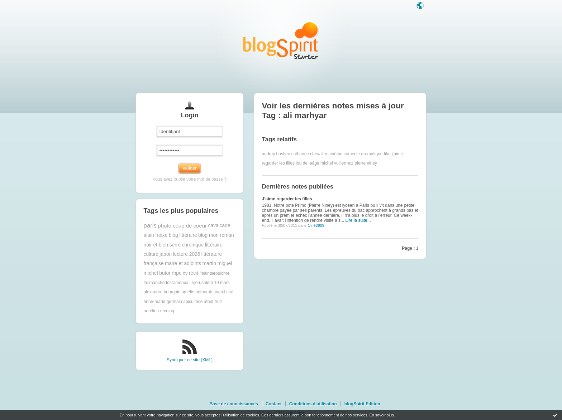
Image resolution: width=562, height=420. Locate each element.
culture (151, 254)
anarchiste (223, 291)
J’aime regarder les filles (287, 198)
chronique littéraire (202, 245)
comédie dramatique (363, 153)
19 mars (221, 282)
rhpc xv (179, 273)
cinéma (336, 153)
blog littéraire (183, 235)
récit (193, 273)
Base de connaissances (233, 403)
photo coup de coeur (182, 226)
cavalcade (219, 225)
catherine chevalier (309, 153)
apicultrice (193, 301)
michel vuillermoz (336, 163)
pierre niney (365, 163)
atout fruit (213, 301)
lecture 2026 (186, 254)
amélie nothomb (197, 291)
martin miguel (217, 263)
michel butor (157, 273)
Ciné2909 (316, 225)
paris (150, 225)
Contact (274, 403)
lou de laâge (307, 163)
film (387, 153)
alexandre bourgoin (162, 291)
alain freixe (156, 235)
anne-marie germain (163, 301)
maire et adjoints (183, 263)
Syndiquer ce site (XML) (190, 359)
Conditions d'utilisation (313, 403)
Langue (420, 6)
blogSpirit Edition (362, 403)
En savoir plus (381, 415)
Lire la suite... (358, 220)
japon (165, 254)
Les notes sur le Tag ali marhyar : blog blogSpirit (281, 40)
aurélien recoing (159, 310)
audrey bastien (276, 153)
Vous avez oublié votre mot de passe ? (190, 179)
